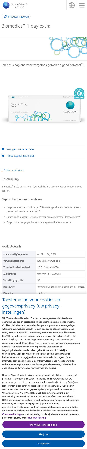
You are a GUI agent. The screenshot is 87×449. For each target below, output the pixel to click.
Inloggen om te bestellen (21, 149)
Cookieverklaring (11, 416)
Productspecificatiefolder (21, 155)
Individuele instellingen (43, 427)
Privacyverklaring (36, 420)
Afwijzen (43, 436)
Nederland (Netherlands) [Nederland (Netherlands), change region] (71, 5)
